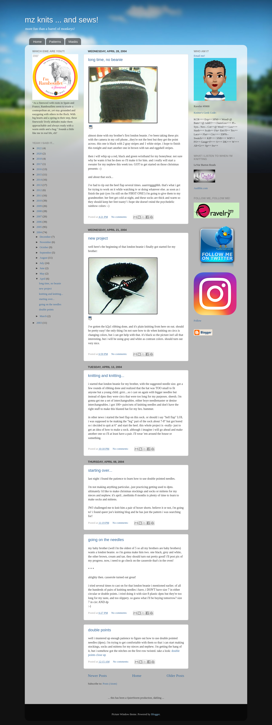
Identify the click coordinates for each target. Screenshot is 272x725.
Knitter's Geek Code (205, 112)
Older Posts (175, 675)
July (42, 263)
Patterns (55, 41)
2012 (39, 190)
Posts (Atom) (110, 683)
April (43, 278)
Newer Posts (97, 675)
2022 (39, 148)
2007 (39, 216)
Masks (73, 41)
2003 (39, 322)
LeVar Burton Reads (205, 164)
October (44, 247)
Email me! (199, 55)
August (44, 257)
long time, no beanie (105, 60)
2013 (39, 185)
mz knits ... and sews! (61, 19)
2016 (39, 169)
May (42, 273)
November (46, 242)
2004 (39, 232)
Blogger (155, 714)
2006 (39, 221)
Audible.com (201, 188)
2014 (39, 179)
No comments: (119, 216)
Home (37, 41)
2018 (39, 158)
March (43, 316)
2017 (39, 164)
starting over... (100, 470)
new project (98, 238)
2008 (39, 211)
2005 (39, 226)
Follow (197, 320)
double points (99, 630)
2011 (39, 195)
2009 (39, 206)
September (46, 252)
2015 (39, 174)
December (46, 236)
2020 (39, 153)
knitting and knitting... (106, 376)
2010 (39, 200)
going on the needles (106, 540)
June (42, 268)
